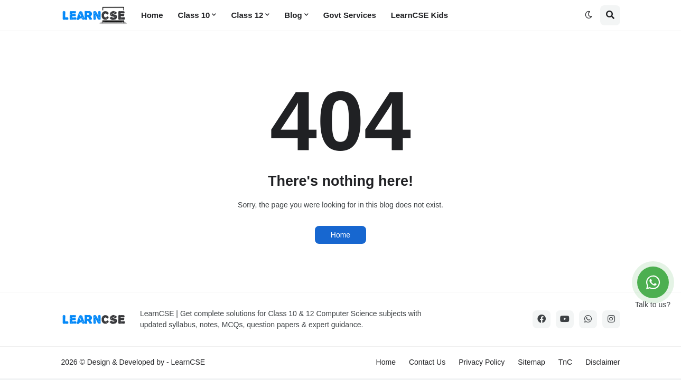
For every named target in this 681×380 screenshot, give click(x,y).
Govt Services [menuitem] (349, 15)
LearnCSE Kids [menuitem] (419, 15)
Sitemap (531, 362)
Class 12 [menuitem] (247, 15)
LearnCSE (188, 362)
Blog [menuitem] (293, 15)
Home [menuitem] (152, 15)
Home (340, 235)
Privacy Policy (482, 362)
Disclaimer (602, 362)
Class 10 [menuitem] (194, 15)
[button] (588, 15)
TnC (565, 362)
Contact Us (427, 362)
